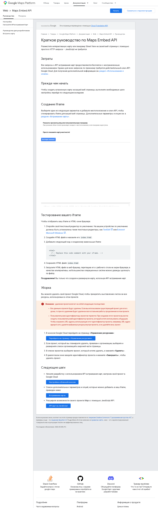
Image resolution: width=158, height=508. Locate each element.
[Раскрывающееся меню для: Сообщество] (116, 3)
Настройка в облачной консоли (62, 382)
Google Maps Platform (67, 34)
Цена (66, 3)
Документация (84, 34)
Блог (95, 3)
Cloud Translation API (99, 26)
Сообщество (107, 3)
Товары (56, 3)
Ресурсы (22, 16)
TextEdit (106, 230)
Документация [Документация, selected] (79, 3)
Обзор (46, 3)
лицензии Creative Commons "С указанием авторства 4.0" (110, 417)
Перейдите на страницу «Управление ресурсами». (70, 338)
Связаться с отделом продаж (139, 11)
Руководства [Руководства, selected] (8, 16)
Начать (116, 11)
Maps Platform (21, 3)
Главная (44, 34)
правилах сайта (97, 420)
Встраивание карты (57, 395)
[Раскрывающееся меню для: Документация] (88, 3)
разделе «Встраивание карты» (55, 116)
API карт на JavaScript (58, 406)
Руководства (120, 34)
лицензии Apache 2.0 (59, 420)
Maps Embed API (21, 10)
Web (5, 10)
